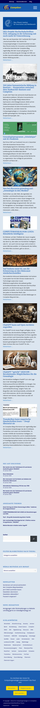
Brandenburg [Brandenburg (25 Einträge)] (12, 626)
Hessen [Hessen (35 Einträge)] (13, 639)
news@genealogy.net (23, 610)
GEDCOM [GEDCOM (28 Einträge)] (14, 636)
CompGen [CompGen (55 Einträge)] (31, 626)
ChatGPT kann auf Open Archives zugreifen (18, 326)
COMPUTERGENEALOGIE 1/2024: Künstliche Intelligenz (18, 232)
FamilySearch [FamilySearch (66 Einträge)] (30, 633)
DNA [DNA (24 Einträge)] (32, 629)
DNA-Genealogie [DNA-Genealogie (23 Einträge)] (8, 633)
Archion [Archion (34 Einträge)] (32, 623)
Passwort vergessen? (9, 596)
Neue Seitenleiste (8, 474)
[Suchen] (33, 539)
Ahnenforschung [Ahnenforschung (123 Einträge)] (16, 623)
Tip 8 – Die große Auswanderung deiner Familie (16, 517)
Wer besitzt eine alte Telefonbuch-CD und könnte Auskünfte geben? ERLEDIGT (17, 468)
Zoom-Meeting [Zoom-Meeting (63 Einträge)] (8, 657)
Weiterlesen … (8, 60)
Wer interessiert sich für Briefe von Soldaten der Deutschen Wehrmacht (17, 480)
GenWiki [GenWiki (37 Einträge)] (6, 639)
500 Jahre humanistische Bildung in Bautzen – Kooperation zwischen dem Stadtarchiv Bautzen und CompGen (19, 88)
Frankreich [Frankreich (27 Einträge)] (7, 636)
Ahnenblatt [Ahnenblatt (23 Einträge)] (7, 623)
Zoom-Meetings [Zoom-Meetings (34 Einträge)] (18, 657)
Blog (30, 1)
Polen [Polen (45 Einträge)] (20, 648)
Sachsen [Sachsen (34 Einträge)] (14, 651)
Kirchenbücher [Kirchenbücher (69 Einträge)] (26, 639)
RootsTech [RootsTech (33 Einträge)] (7, 651)
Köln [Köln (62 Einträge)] (33, 639)
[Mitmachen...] (12, 688)
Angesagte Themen (12, 503)
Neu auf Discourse (12, 464)
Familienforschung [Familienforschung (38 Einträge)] (20, 633)
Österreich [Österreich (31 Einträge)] (27, 657)
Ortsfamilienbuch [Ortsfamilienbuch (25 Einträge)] (27, 645)
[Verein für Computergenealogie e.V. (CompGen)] (16, 7)
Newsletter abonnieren (10, 592)
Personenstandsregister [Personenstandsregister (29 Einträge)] (10, 648)
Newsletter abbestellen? (10, 594)
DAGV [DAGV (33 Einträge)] (5, 629)
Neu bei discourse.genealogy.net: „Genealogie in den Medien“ (18, 189)
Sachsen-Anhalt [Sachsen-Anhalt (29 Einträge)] (22, 651)
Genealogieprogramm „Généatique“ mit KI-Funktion (19, 138)
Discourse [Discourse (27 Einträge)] (26, 629)
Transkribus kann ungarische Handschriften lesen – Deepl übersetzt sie (17, 421)
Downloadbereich (22, 1)
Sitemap (11, 1)
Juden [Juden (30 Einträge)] (18, 639)
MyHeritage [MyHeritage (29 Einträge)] (25, 642)
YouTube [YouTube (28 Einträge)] (26, 654)
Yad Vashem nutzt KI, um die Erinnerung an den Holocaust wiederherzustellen (16, 271)
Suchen (5, 535)
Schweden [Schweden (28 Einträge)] (31, 651)
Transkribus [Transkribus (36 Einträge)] (7, 654)
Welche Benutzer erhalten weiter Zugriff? (15, 525)
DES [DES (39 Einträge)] (10, 629)
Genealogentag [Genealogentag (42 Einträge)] (23, 636)
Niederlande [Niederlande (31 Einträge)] (7, 645)
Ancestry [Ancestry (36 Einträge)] (25, 623)
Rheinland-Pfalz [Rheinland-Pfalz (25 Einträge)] (28, 648)
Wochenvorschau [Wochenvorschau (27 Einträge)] (17, 654)
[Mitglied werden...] (26, 688)
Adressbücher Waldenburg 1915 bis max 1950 (16, 486)
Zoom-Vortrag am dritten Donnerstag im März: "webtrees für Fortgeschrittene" (19, 508)
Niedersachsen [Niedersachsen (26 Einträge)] (17, 645)
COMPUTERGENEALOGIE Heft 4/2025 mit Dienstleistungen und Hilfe (19, 513)
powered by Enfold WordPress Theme (14, 703)
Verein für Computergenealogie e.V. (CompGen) (23, 701)
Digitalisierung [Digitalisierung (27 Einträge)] (17, 629)
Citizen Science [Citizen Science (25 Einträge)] (22, 626)
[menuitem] (11, 1)
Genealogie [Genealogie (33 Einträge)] (32, 636)
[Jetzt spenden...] (20, 693)
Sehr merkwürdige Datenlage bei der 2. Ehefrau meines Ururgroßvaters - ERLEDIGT (19, 521)
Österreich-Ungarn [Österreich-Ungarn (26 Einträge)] (9, 660)
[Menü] (34, 7)
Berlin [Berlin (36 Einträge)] (5, 626)
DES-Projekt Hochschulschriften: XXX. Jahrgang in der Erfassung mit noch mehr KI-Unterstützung (19, 33)
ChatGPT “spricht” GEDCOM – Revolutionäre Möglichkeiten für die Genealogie (20, 374)
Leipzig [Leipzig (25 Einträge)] (18, 642)
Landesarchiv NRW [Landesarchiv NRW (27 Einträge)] (9, 642)
